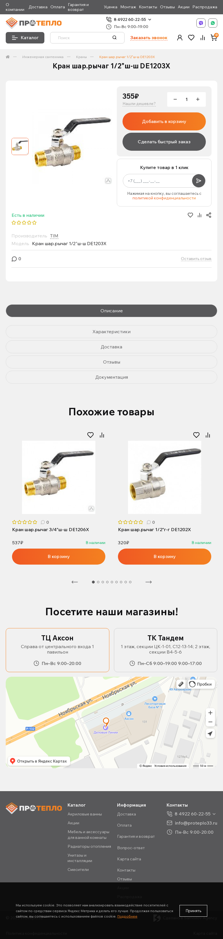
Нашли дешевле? (139, 103)
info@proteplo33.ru (196, 822)
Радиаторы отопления (89, 846)
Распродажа (204, 7)
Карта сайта (129, 858)
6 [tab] (116, 582)
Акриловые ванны (85, 814)
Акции (184, 7)
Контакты (148, 7)
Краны (81, 57)
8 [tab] (126, 582)
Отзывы (167, 7)
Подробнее (127, 916)
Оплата (57, 7)
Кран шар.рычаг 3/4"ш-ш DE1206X (50, 529)
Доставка (38, 7)
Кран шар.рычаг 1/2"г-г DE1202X (154, 529)
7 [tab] (121, 582)
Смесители (78, 869)
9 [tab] (130, 582)
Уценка (110, 7)
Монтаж (128, 7)
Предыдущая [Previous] (74, 582)
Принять (193, 910)
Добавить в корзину (164, 121)
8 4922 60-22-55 (130, 19)
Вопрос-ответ (131, 847)
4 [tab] (107, 582)
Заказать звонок (148, 37)
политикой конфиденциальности (164, 197)
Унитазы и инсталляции (80, 858)
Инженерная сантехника (43, 57)
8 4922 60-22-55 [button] (192, 814)
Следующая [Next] (148, 582)
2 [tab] (98, 582)
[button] (179, 37)
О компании (15, 7)
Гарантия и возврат (78, 7)
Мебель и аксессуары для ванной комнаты (88, 834)
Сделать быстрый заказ (164, 141)
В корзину (59, 556)
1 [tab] (93, 582)
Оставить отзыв (196, 258)
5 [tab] (112, 582)
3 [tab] (103, 582)
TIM (54, 236)
